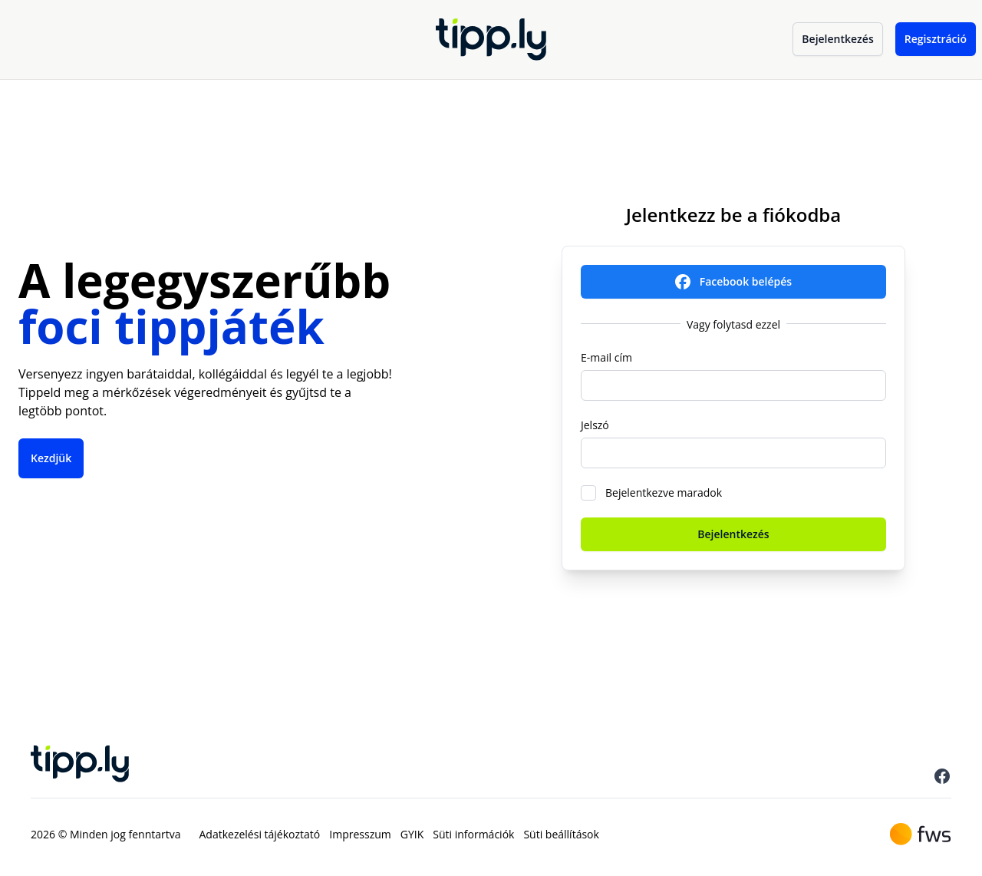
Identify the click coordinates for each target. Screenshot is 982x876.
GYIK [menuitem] (412, 834)
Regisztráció (936, 38)
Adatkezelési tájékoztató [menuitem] (260, 834)
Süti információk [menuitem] (473, 834)
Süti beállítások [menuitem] (560, 834)
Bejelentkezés (837, 38)
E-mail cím (606, 357)
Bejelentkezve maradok (663, 492)
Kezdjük (51, 458)
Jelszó (595, 425)
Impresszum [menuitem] (359, 834)
